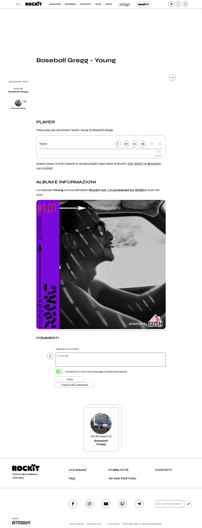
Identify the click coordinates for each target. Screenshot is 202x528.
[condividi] (172, 77)
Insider (124, 4)
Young (43, 143)
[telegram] (139, 504)
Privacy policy (113, 524)
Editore (20, 521)
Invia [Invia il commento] (70, 379)
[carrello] (171, 4)
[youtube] (106, 504)
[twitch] (122, 504)
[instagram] (89, 504)
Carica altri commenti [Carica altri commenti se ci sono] (74, 385)
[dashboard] (185, 4)
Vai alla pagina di (101, 429)
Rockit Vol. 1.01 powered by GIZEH (117, 190)
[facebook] (73, 504)
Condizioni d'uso (94, 524)
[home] (33, 4)
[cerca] (178, 4)
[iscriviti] (189, 504)
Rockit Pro (144, 4)
